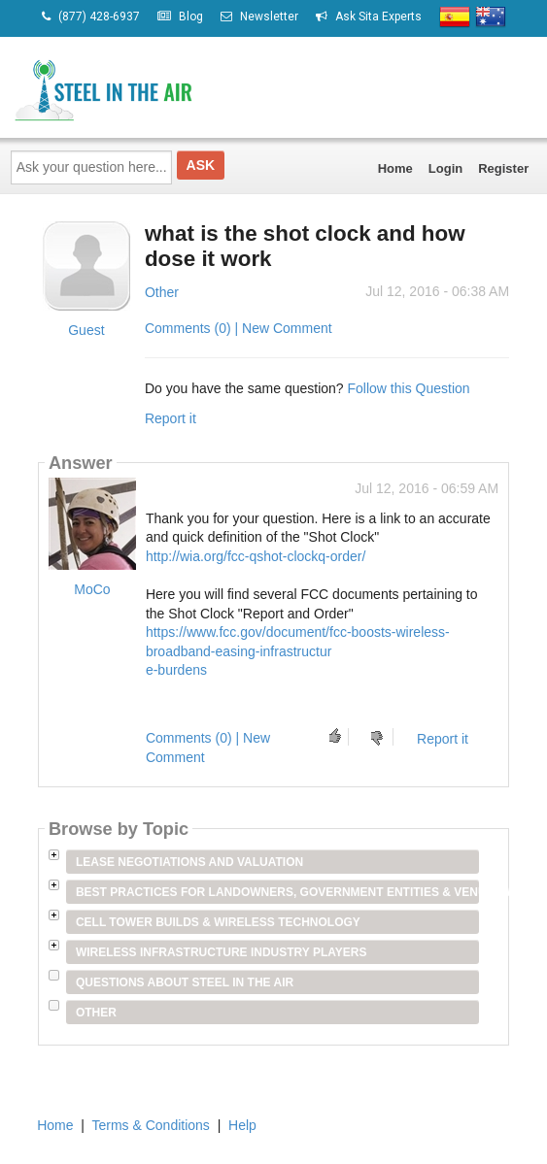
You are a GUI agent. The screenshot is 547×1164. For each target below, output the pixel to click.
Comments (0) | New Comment (238, 328)
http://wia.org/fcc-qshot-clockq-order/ (255, 556)
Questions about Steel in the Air (184, 982)
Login (445, 168)
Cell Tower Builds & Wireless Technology (218, 922)
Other (162, 292)
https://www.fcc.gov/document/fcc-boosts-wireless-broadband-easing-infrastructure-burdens (298, 651)
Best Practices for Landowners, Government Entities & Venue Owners (277, 892)
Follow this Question (409, 388)
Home (395, 168)
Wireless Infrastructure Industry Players (221, 952)
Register (503, 168)
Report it (170, 418)
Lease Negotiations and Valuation (189, 862)
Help (242, 1125)
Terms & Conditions (150, 1125)
